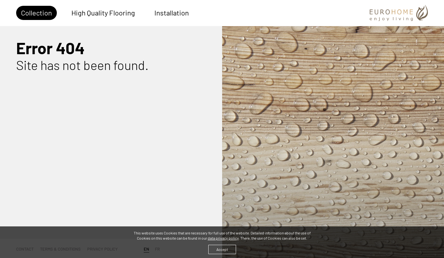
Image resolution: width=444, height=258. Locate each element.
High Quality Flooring (103, 12)
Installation (171, 12)
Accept (222, 249)
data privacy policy (223, 238)
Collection (36, 12)
